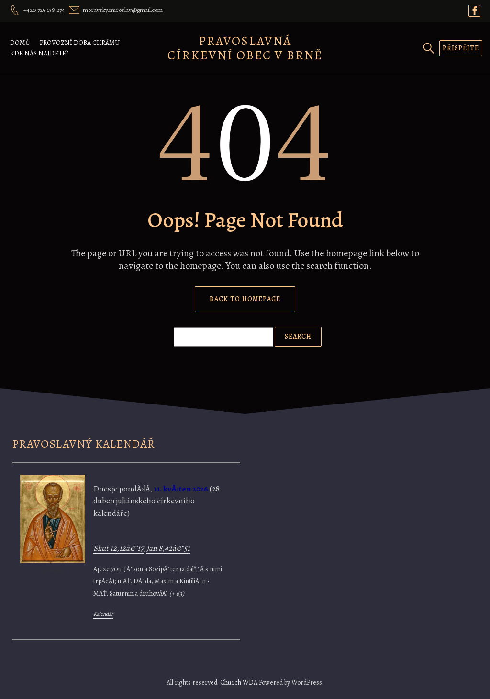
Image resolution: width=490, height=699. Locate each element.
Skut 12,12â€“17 (118, 548)
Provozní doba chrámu (80, 42)
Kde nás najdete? (39, 53)
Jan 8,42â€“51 (168, 548)
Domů (20, 42)
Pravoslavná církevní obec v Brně (245, 48)
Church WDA (238, 682)
